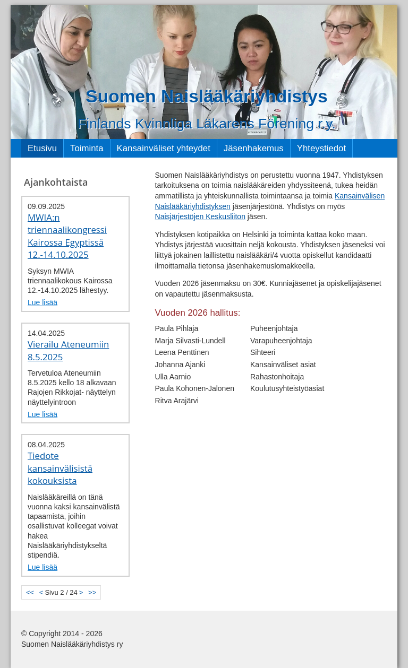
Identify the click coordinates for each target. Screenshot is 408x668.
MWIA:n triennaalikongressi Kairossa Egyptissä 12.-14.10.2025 (67, 236)
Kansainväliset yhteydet (163, 148)
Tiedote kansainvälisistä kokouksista (60, 468)
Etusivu (42, 148)
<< (30, 592)
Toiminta (87, 148)
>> (92, 592)
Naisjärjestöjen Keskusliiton (200, 216)
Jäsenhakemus (254, 148)
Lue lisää (42, 302)
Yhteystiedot (321, 148)
